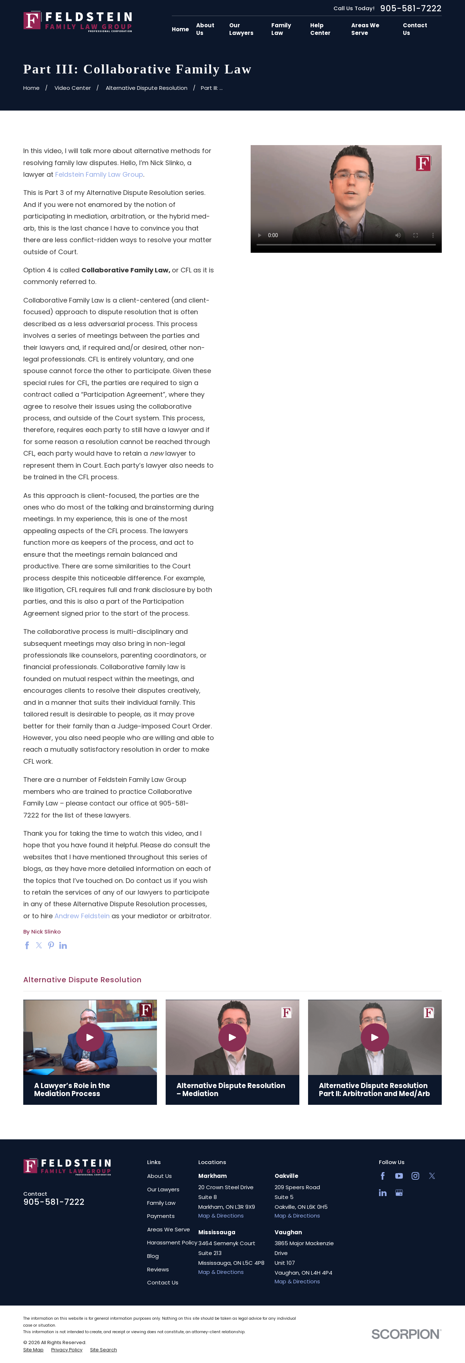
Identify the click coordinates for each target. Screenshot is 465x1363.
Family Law (161, 1203)
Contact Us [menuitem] (415, 29)
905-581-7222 (411, 8)
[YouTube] (399, 1176)
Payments (161, 1216)
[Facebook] (383, 1176)
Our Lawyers (163, 1189)
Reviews (158, 1269)
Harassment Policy (172, 1242)
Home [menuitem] (180, 29)
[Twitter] (432, 1176)
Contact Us (162, 1282)
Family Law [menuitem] (281, 29)
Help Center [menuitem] (320, 29)
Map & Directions (221, 1215)
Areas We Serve (168, 1229)
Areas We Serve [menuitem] (365, 29)
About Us (159, 1176)
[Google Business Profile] (399, 1192)
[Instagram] (415, 1176)
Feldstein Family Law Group (99, 174)
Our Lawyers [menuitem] (241, 29)
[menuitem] (33, 1350)
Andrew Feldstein (82, 915)
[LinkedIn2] (383, 1192)
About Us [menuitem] (205, 29)
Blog (153, 1256)
